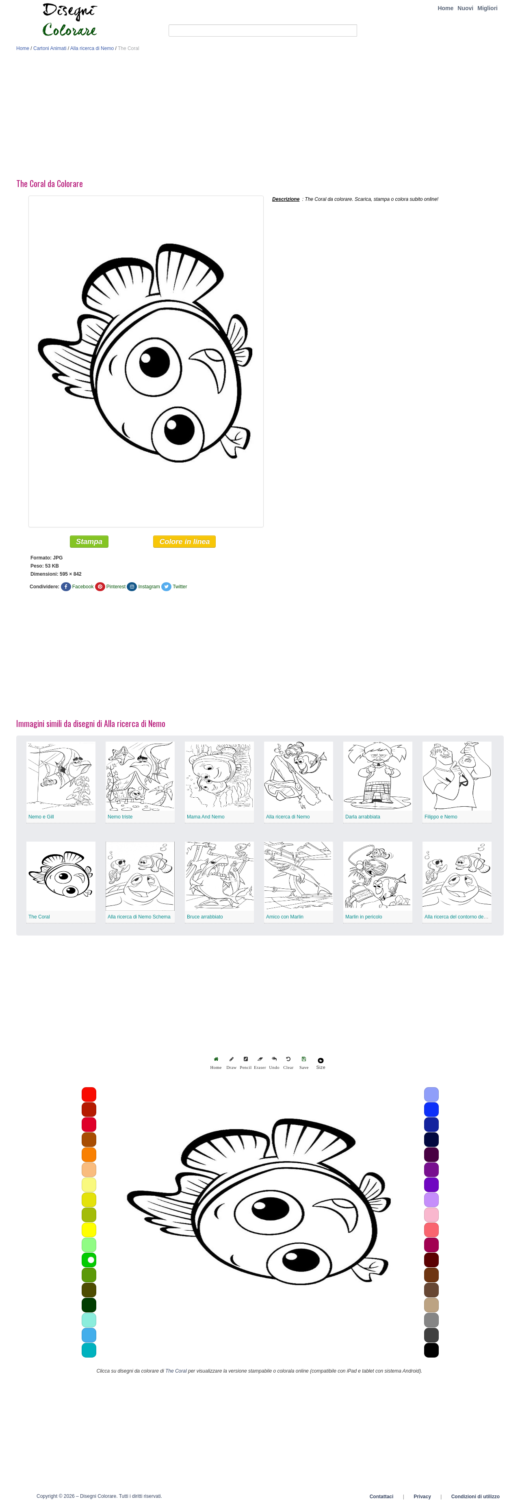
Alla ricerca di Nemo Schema (139, 917)
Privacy (422, 1497)
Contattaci (382, 1497)
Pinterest (116, 587)
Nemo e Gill (41, 817)
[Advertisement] (260, 117)
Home (445, 8)
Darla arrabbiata (362, 817)
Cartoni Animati (49, 48)
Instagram (149, 587)
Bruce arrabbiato (205, 917)
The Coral (39, 917)
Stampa (89, 542)
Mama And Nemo (206, 817)
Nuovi (465, 8)
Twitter (180, 587)
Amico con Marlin (284, 917)
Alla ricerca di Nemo (92, 48)
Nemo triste (120, 817)
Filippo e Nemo (441, 817)
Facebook (83, 587)
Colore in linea (184, 542)
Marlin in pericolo (363, 917)
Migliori (487, 8)
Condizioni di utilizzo (475, 1497)
